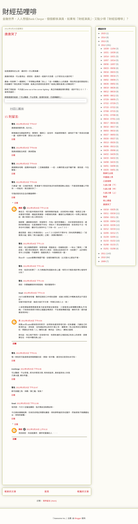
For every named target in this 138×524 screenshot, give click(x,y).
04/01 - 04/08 (109, 166)
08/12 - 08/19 (109, 91)
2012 (103, 45)
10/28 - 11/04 (109, 48)
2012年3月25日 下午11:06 (28, 403)
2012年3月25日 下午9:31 (26, 353)
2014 (103, 37)
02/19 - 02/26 (109, 225)
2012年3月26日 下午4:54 (31, 321)
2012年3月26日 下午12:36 (37, 208)
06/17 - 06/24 (109, 123)
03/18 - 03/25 (109, 209)
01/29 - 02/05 (109, 237)
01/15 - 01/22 (109, 241)
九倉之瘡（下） (110, 185)
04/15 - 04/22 (109, 158)
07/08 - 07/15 (109, 111)
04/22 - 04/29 (109, 154)
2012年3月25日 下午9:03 (26, 164)
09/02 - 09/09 (109, 80)
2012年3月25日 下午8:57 (26, 124)
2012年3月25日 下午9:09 (26, 182)
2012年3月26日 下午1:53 (33, 281)
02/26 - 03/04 (109, 221)
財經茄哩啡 (19, 12)
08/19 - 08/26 (109, 88)
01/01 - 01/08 (109, 248)
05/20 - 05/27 (109, 138)
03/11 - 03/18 (109, 213)
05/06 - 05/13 (109, 146)
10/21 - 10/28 (109, 52)
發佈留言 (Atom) (50, 501)
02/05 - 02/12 (109, 233)
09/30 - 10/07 (109, 64)
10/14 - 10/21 (109, 56)
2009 (103, 261)
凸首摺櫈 (107, 181)
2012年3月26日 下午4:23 (34, 293)
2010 (103, 257)
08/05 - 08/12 (109, 95)
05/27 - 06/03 (109, 135)
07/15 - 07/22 (109, 107)
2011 (103, 253)
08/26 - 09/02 (109, 84)
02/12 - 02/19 (109, 229)
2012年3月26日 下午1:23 (33, 244)
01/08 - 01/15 (109, 244)
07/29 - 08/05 (109, 99)
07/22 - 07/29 (109, 103)
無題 (105, 197)
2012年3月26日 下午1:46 (33, 266)
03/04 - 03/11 (109, 217)
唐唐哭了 (107, 204)
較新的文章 (10, 491)
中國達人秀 (108, 177)
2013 (103, 41)
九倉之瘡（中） (110, 189)
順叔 (20, 208)
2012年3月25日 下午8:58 (26, 148)
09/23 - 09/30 (109, 68)
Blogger (78, 518)
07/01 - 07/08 (109, 115)
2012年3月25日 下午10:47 (27, 387)
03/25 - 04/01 (109, 170)
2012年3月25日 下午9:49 (31, 369)
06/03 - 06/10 (109, 131)
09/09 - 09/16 (109, 76)
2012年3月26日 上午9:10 (37, 429)
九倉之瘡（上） (110, 193)
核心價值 (107, 200)
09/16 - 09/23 (109, 72)
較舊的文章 (83, 491)
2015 (103, 33)
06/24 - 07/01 (109, 119)
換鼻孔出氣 (108, 173)
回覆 (13, 139)
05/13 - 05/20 (109, 142)
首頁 (46, 491)
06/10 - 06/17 (109, 127)
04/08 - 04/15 (109, 162)
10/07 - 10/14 (109, 60)
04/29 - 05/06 (109, 150)
